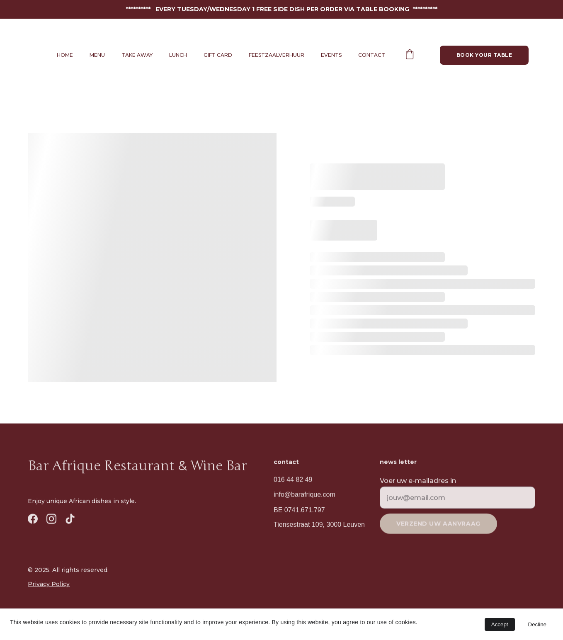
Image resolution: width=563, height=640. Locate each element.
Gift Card (218, 55)
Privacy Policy (49, 584)
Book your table (484, 55)
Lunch (178, 55)
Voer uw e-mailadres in (418, 484)
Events (331, 55)
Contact (371, 55)
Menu (97, 55)
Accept (499, 624)
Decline (537, 624)
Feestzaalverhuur (276, 55)
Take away (137, 55)
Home (65, 55)
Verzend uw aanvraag (438, 527)
